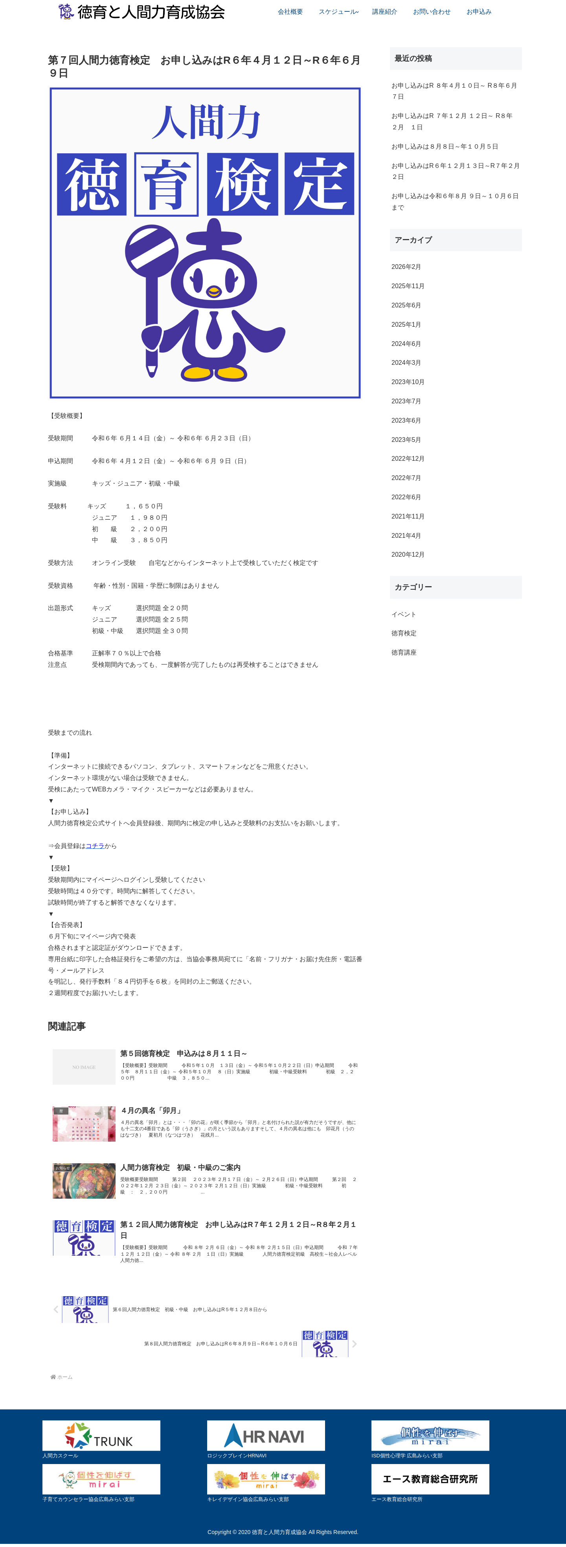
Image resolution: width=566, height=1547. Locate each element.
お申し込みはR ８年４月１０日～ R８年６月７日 (454, 91)
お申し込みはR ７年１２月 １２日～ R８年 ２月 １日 (452, 121)
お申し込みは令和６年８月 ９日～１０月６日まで (455, 202)
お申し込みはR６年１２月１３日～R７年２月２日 (455, 171)
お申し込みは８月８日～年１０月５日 (444, 146)
